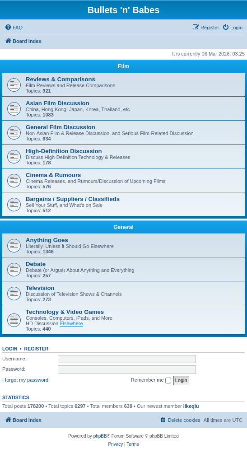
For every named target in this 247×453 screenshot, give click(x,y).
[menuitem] (14, 27)
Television (40, 288)
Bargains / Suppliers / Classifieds (73, 199)
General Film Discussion (60, 127)
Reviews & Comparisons (60, 79)
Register (36, 348)
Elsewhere (71, 323)
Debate (36, 264)
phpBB (100, 436)
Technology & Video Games (65, 311)
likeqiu (191, 406)
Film (123, 66)
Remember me (151, 380)
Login (9, 348)
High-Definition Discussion (64, 151)
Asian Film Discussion (57, 103)
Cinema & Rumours (53, 175)
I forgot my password (25, 380)
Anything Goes (47, 240)
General (123, 227)
